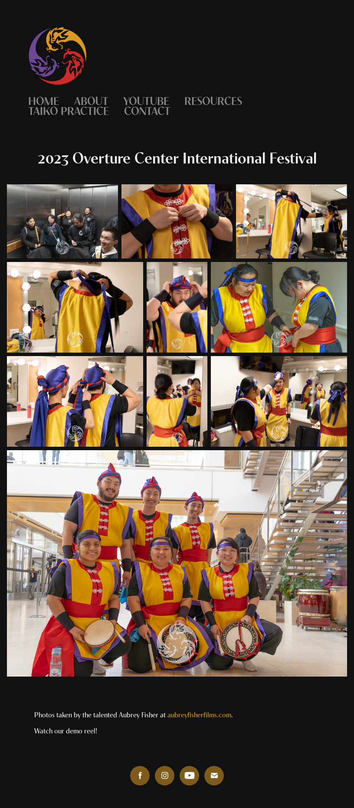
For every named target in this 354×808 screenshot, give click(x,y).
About (91, 100)
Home (43, 100)
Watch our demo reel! (65, 730)
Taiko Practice (68, 110)
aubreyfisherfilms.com (199, 714)
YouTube (146, 100)
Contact (147, 110)
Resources (213, 100)
